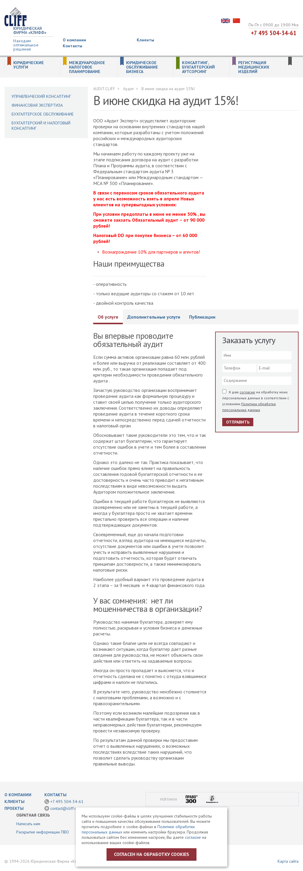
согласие (247, 392)
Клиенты (145, 40)
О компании (74, 40)
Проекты (14, 808)
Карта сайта (288, 861)
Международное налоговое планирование (87, 67)
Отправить (237, 422)
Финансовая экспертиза (37, 105)
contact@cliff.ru (64, 808)
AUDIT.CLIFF (104, 88)
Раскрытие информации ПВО (42, 832)
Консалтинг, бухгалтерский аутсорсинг (198, 67)
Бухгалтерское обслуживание (43, 114)
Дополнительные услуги (153, 317)
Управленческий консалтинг (41, 96)
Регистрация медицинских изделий (253, 67)
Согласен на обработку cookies (151, 854)
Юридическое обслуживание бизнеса (142, 67)
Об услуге (108, 317)
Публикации (202, 317)
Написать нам (28, 823)
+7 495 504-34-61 (273, 33)
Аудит (128, 88)
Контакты (72, 45)
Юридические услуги (28, 65)
